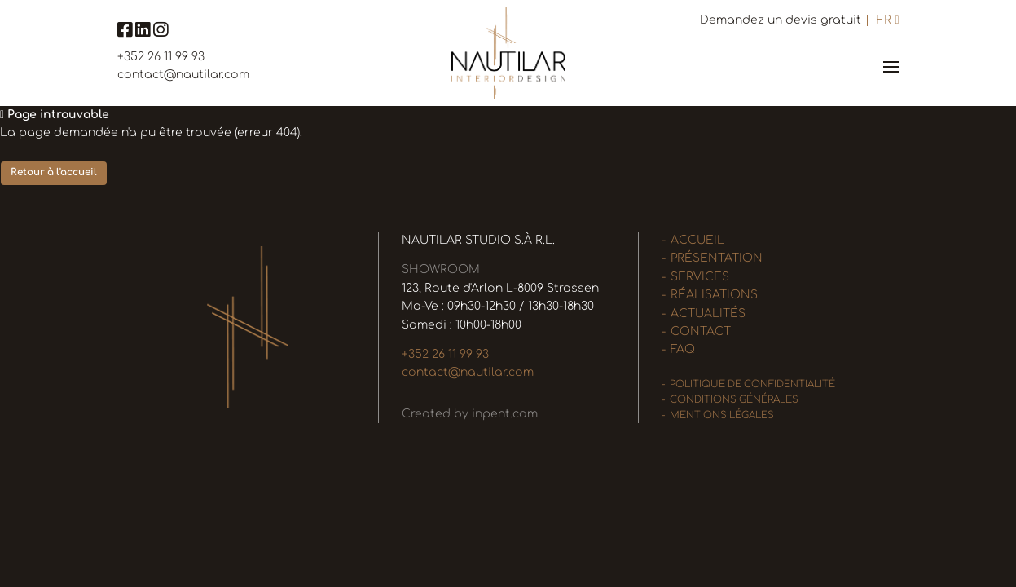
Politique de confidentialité (752, 384)
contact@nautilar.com (183, 74)
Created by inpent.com (470, 414)
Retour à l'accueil (54, 172)
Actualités (708, 313)
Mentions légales (722, 415)
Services (700, 277)
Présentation (717, 258)
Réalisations (714, 295)
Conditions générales (734, 400)
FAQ (683, 349)
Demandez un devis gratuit (780, 20)
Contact (701, 331)
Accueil (697, 240)
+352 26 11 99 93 (161, 57)
